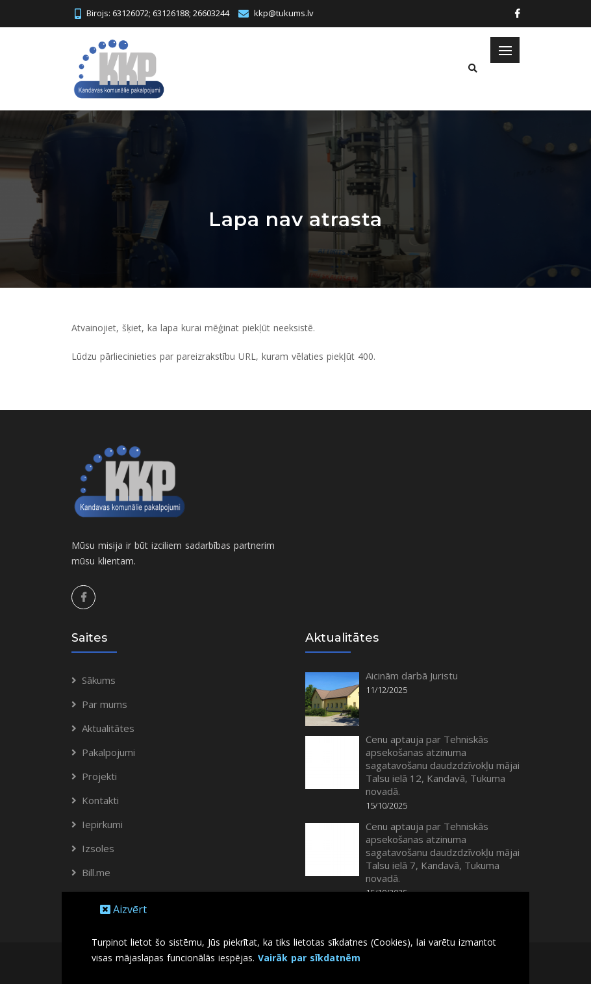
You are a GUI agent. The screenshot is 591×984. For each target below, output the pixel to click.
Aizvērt (123, 909)
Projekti (99, 776)
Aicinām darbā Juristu (412, 675)
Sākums (99, 680)
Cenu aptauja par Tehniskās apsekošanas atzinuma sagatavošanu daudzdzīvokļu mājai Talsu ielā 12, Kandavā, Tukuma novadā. (443, 765)
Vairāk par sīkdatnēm (309, 958)
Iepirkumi (102, 824)
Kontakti (100, 800)
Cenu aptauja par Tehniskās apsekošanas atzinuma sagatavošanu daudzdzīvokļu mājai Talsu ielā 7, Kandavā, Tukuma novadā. (443, 852)
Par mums (104, 704)
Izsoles (98, 848)
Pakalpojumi (108, 752)
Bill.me (96, 872)
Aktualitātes (108, 728)
